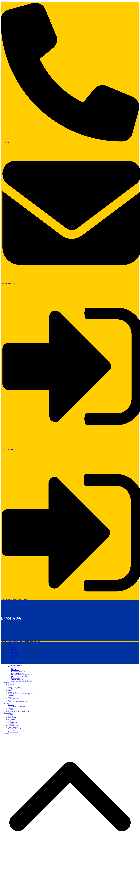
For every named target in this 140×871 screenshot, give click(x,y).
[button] (14, 599)
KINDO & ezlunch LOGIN (9, 450)
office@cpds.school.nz (8, 283)
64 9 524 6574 (5, 142)
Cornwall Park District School (15, 641)
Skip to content (5, 1)
